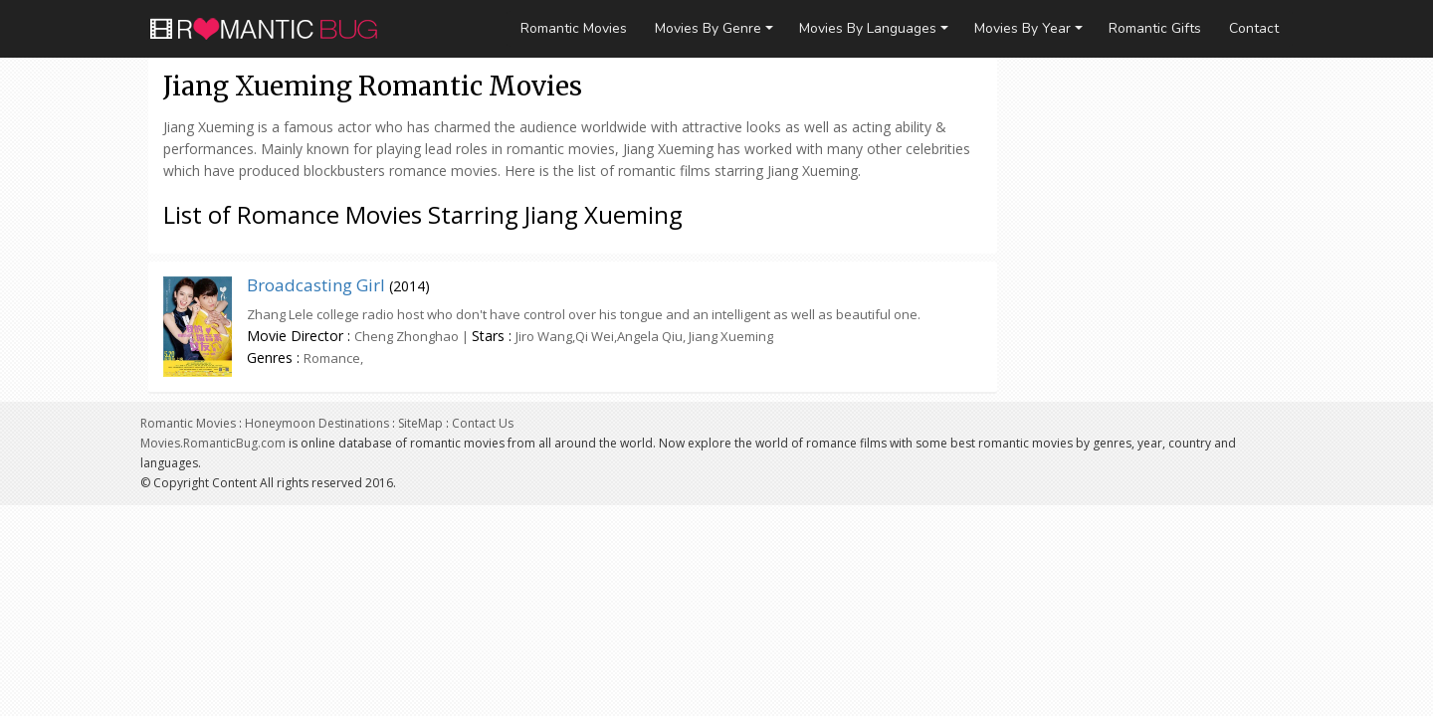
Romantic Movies (573, 28)
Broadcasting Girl (316, 284)
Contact (1254, 28)
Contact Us (482, 423)
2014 (409, 285)
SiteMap (420, 423)
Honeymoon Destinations (317, 423)
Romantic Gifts (1155, 28)
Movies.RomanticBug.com (213, 443)
